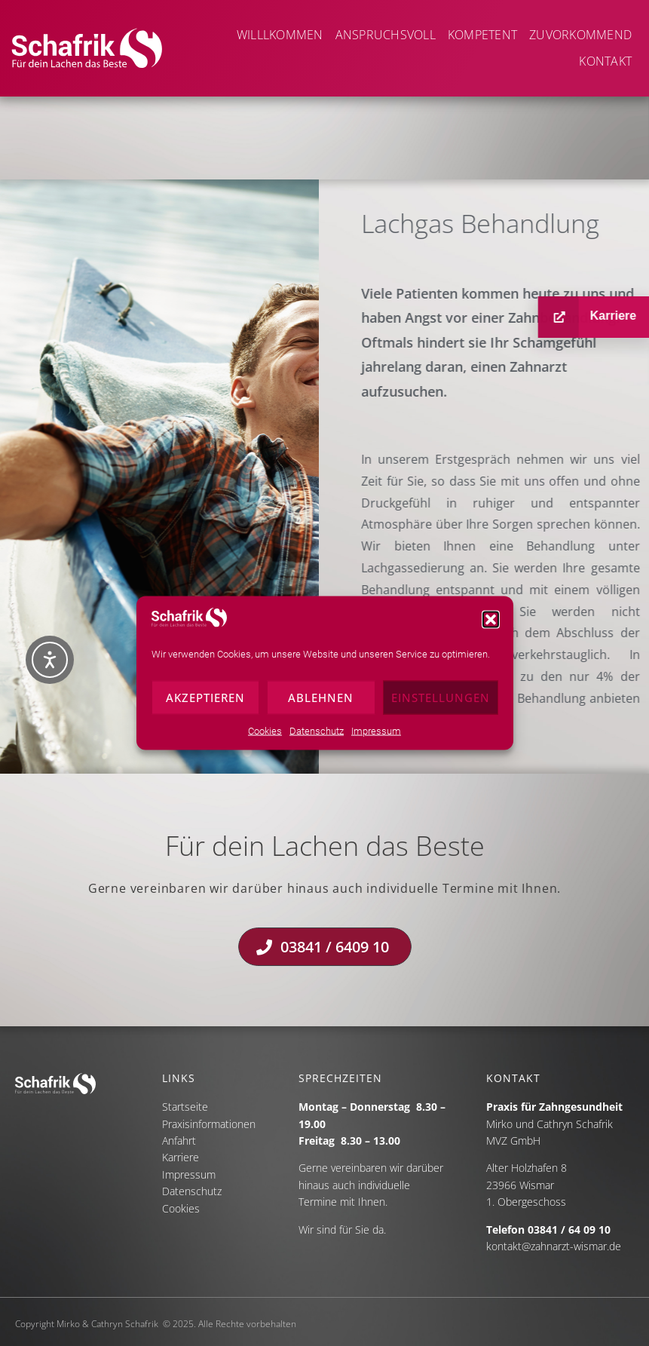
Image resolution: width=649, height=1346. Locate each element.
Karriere (180, 1157)
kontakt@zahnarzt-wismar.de (553, 1246)
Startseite (185, 1106)
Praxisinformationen (209, 1124)
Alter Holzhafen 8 (526, 1168)
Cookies (265, 738)
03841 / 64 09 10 (569, 1229)
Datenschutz (316, 738)
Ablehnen (321, 705)
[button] (490, 627)
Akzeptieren (205, 705)
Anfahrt (179, 1140)
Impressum (376, 738)
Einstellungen (440, 705)
